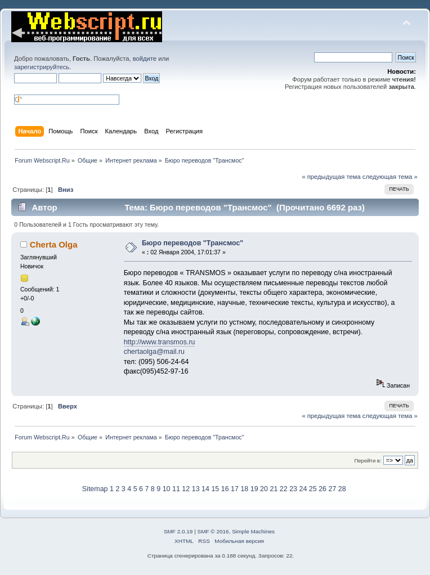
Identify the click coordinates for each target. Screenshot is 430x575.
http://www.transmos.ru (159, 342)
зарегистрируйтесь (41, 67)
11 (176, 489)
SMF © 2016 (213, 531)
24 (303, 489)
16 (225, 489)
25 (313, 489)
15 (215, 489)
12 (186, 489)
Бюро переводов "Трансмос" (192, 243)
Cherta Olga (54, 244)
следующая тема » (390, 176)
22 (284, 489)
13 (196, 489)
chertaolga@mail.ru (154, 352)
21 (273, 489)
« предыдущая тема (331, 176)
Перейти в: (367, 460)
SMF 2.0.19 (178, 531)
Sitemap (95, 489)
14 (205, 489)
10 (167, 489)
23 (293, 489)
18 (244, 489)
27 (333, 489)
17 (235, 489)
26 (322, 489)
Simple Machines (253, 531)
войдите (144, 58)
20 (264, 489)
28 (342, 489)
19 (254, 489)
